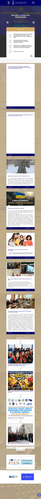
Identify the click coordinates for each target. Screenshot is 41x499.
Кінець (23, 449)
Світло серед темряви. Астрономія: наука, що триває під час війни (20, 279)
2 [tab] (20, 22)
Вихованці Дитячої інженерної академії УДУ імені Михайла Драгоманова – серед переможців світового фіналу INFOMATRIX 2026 (23, 36)
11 (33, 447)
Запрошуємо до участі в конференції (16, 417)
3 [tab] (21, 22)
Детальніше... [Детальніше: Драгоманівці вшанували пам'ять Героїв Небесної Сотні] (29, 187)
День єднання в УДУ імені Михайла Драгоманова (18, 443)
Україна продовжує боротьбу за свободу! (16, 208)
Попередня (14, 447)
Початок (9, 447)
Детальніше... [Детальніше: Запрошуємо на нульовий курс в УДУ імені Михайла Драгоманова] (29, 257)
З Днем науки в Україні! (18, 51)
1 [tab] (19, 22)
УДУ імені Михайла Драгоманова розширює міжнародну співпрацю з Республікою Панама (21, 41)
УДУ (13, 2)
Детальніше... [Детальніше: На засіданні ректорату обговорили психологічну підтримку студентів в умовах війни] (29, 333)
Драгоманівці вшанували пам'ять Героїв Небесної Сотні (19, 176)
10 (31, 447)
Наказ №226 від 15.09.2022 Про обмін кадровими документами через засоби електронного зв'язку (20, 115)
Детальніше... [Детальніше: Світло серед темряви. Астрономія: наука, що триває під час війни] (29, 289)
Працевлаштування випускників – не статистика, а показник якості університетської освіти (19, 365)
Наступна (18, 449)
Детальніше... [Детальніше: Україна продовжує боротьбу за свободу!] (29, 228)
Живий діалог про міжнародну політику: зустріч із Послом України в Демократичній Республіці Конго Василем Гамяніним (23, 46)
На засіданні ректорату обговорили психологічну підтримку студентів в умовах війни (19, 312)
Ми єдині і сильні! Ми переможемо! (20, 16)
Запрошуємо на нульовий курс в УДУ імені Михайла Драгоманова (18, 250)
